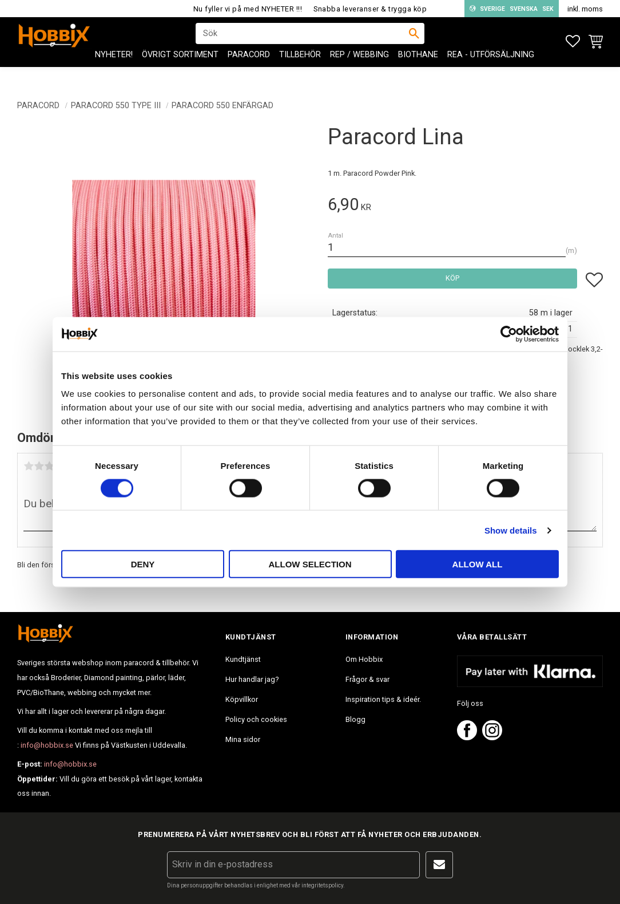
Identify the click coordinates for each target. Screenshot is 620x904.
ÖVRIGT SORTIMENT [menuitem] (180, 69)
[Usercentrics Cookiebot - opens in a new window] (509, 333)
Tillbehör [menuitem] (300, 69)
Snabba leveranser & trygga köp (370, 9)
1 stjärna (28, 466)
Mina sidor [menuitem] (242, 739)
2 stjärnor (39, 466)
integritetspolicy (322, 885)
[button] (573, 41)
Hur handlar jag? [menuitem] (252, 679)
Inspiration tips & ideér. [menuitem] (383, 699)
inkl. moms (585, 9)
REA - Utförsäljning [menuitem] (490, 69)
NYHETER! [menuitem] (114, 69)
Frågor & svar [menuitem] (367, 679)
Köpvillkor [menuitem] (241, 699)
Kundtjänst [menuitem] (243, 659)
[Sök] (414, 40)
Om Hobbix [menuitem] (364, 659)
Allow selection (310, 564)
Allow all (477, 564)
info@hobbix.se (47, 745)
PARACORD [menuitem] (249, 69)
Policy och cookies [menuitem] (256, 719)
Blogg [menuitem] (355, 719)
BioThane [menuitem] (418, 69)
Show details (510, 530)
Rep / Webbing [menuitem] (359, 69)
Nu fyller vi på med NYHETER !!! (248, 9)
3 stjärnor (49, 466)
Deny (143, 564)
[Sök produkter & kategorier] (302, 40)
